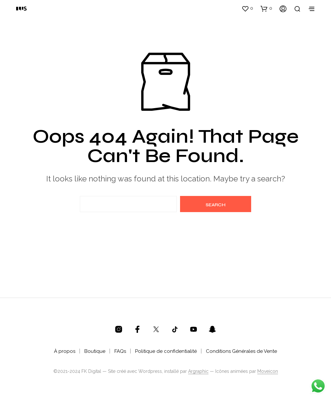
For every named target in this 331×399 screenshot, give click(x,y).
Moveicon (267, 371)
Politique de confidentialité (166, 351)
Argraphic (198, 371)
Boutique (94, 351)
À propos (64, 351)
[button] (247, 8)
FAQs (120, 351)
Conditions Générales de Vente (241, 351)
